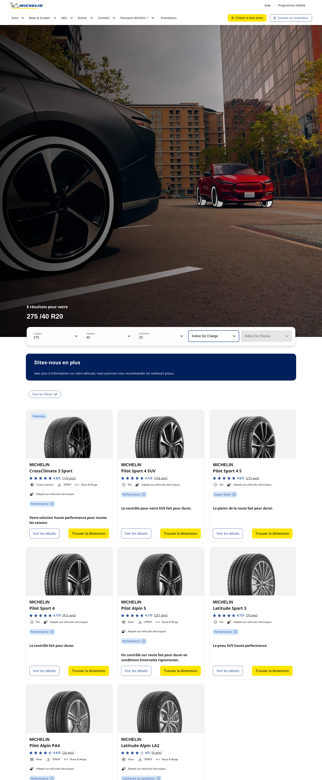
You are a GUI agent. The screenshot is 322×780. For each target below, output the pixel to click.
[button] (76, 336)
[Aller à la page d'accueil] (26, 5)
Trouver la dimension (89, 533)
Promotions (169, 18)
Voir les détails (44, 533)
